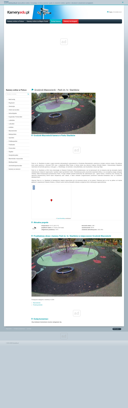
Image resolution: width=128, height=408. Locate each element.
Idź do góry (116, 329)
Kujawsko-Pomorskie (15, 117)
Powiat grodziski (37, 305)
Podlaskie (12, 145)
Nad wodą (12, 99)
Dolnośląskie (13, 113)
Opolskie (11, 138)
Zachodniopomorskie (15, 166)
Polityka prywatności (19, 329)
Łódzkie (11, 127)
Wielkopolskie (13, 162)
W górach (11, 103)
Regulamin (9, 329)
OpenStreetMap (61, 218)
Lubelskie (12, 120)
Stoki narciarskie (14, 110)
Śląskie (11, 152)
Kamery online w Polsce (15, 21)
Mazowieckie (13, 131)
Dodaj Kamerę (56, 21)
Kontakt (29, 329)
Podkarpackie (13, 141)
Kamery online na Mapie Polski (37, 21)
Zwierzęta (12, 106)
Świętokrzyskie (13, 155)
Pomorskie (12, 148)
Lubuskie (11, 124)
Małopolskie (12, 134)
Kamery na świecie (14, 169)
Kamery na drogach (70, 21)
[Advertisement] (64, 73)
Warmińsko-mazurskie (16, 159)
